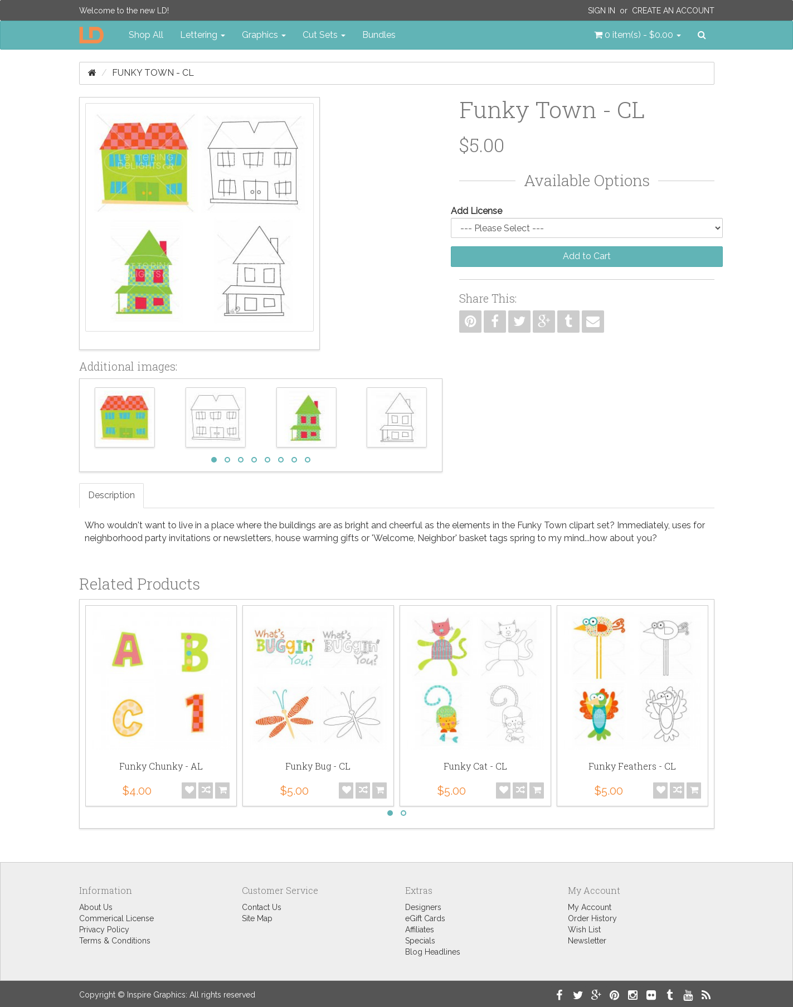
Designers (423, 907)
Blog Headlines (432, 951)
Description (111, 495)
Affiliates (419, 929)
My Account (589, 907)
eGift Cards (425, 918)
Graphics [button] (264, 35)
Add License (476, 211)
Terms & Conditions (114, 940)
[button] (637, 35)
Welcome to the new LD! (124, 10)
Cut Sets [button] (324, 35)
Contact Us (261, 907)
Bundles (379, 35)
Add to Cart (587, 256)
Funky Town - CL (153, 72)
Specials (420, 940)
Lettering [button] (202, 35)
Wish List (584, 929)
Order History (592, 918)
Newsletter (587, 940)
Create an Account (673, 10)
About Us (96, 907)
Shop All (146, 35)
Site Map (257, 918)
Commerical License (116, 918)
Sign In (601, 10)
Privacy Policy (104, 929)
